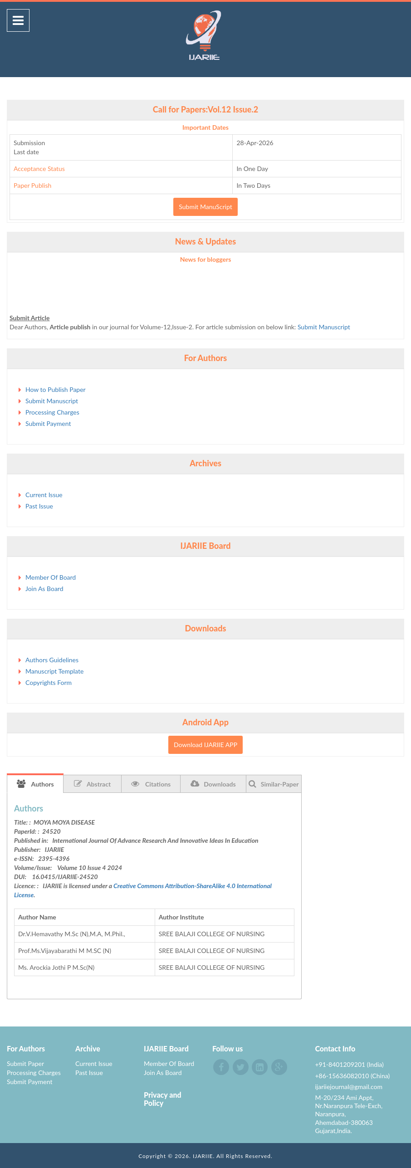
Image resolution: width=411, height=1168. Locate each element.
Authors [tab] (35, 784)
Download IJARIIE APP (205, 744)
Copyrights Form (48, 682)
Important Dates (205, 127)
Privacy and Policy (162, 1098)
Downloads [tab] (213, 784)
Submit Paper (25, 1063)
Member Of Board (50, 577)
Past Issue (39, 506)
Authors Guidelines (51, 660)
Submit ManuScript (205, 206)
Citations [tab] (151, 784)
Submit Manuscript (324, 330)
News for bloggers (205, 259)
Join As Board (44, 588)
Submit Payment (48, 423)
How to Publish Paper (55, 389)
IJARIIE (203, 1156)
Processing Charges (52, 412)
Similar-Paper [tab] (274, 784)
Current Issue (44, 494)
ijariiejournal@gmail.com (348, 1086)
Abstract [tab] (92, 784)
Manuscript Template (54, 671)
